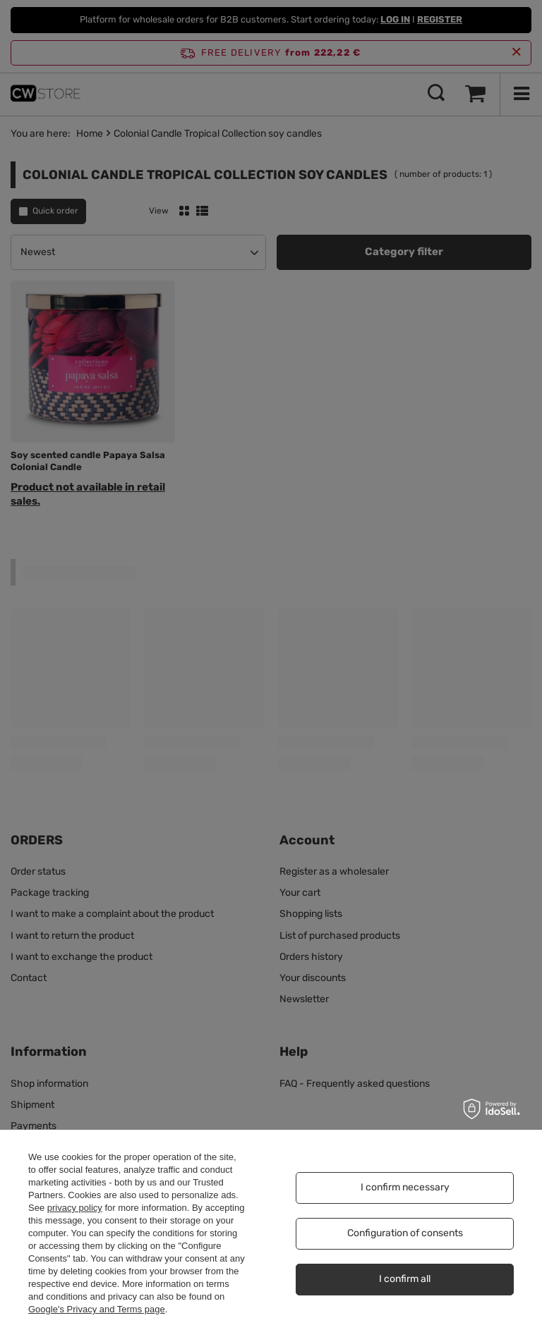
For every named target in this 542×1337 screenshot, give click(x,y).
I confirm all (404, 1279)
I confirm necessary (405, 1187)
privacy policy (74, 1207)
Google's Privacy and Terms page (96, 1309)
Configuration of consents (405, 1233)
